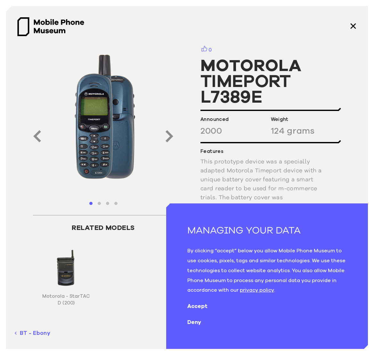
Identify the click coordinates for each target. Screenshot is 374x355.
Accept (202, 306)
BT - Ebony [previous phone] (32, 333)
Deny (199, 322)
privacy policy (257, 290)
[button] (91, 203)
